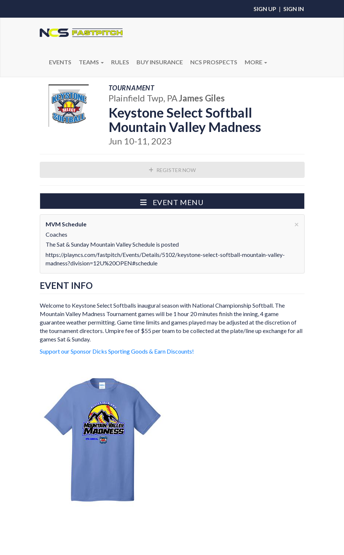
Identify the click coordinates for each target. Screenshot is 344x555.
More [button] (256, 61)
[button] (172, 201)
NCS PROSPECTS (213, 61)
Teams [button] (91, 61)
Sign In (293, 8)
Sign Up (264, 8)
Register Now (172, 170)
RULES (120, 61)
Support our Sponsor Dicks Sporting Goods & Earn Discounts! (117, 351)
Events (60, 61)
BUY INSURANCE (159, 61)
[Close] (296, 224)
